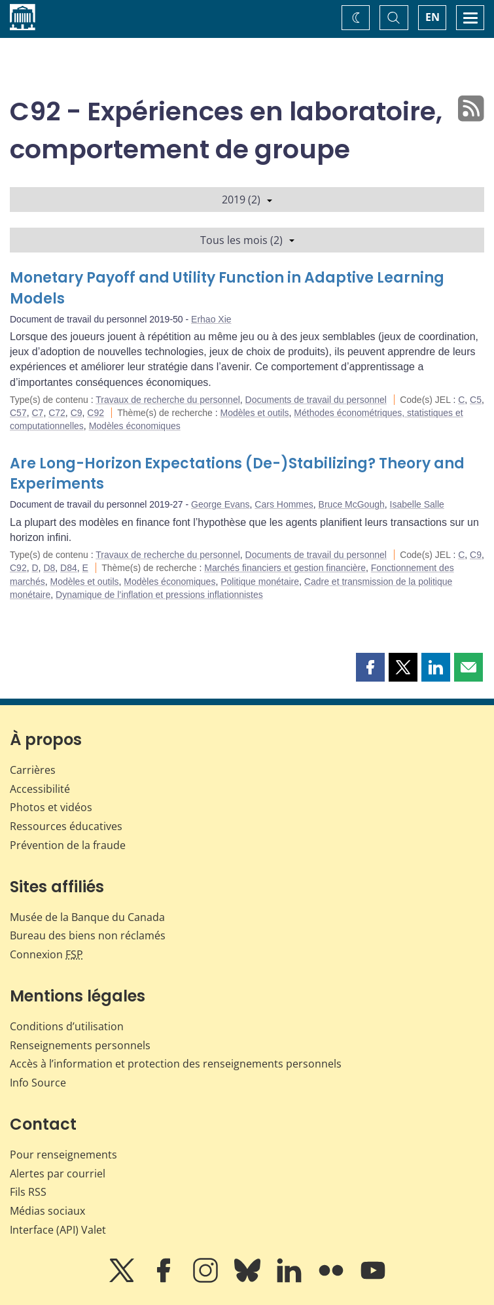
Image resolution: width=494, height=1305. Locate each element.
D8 (49, 568)
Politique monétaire (260, 581)
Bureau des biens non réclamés (88, 935)
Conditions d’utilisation (67, 1026)
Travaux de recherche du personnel (168, 399)
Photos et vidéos (51, 807)
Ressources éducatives (66, 826)
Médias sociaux (47, 1211)
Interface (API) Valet (58, 1230)
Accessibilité (40, 789)
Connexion (46, 954)
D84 (68, 568)
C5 (476, 399)
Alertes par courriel (57, 1173)
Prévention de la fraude (68, 845)
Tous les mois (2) (247, 240)
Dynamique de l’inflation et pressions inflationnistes (159, 594)
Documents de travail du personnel (316, 399)
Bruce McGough (352, 504)
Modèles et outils (254, 413)
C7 (37, 413)
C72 (56, 413)
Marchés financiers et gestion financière (285, 568)
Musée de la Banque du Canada (87, 917)
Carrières (33, 770)
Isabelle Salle (417, 504)
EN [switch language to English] (432, 17)
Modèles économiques (135, 426)
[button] (370, 667)
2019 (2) (247, 199)
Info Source (38, 1082)
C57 (18, 413)
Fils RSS (28, 1192)
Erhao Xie (211, 319)
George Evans (220, 504)
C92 (95, 413)
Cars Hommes (284, 504)
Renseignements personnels (80, 1045)
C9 (76, 413)
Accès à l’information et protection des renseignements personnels (176, 1063)
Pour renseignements (63, 1154)
